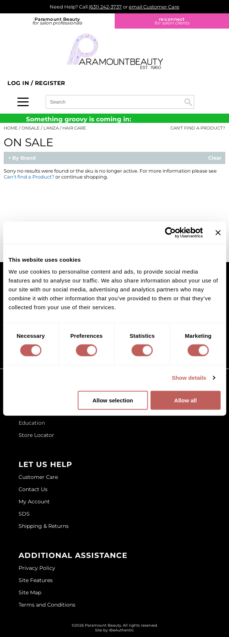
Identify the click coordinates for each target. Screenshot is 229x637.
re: (172, 21)
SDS (24, 513)
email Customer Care (154, 7)
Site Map (30, 592)
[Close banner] (217, 232)
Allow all (185, 400)
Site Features (36, 580)
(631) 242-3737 (105, 7)
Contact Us (33, 489)
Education (32, 422)
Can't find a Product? (197, 128)
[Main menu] (23, 102)
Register (50, 82)
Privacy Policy (37, 568)
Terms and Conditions (47, 604)
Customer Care (38, 477)
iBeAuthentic (121, 630)
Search (188, 102)
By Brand (24, 158)
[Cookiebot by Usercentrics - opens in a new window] (170, 232)
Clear (215, 158)
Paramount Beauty (57, 21)
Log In (19, 82)
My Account (34, 501)
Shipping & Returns (44, 526)
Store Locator (36, 435)
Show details (189, 378)
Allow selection (112, 400)
